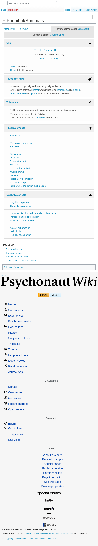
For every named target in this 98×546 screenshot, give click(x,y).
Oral (8, 43)
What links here (52, 455)
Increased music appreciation (24, 217)
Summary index (14, 253)
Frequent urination (19, 161)
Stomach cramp (18, 182)
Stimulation (15, 135)
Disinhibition (16, 231)
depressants (62, 90)
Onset (13, 70)
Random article (17, 366)
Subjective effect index (17, 256)
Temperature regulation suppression (28, 186)
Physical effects (15, 128)
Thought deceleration (20, 235)
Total (12, 66)
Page (3, 10)
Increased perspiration (21, 168)
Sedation (14, 146)
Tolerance (12, 102)
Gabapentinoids (58, 35)
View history (91, 10)
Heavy (57, 50)
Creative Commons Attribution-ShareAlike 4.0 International (48, 534)
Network (12, 424)
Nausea (14, 175)
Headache (15, 164)
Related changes (52, 459)
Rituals (12, 332)
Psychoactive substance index (21, 260)
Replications (15, 327)
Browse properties (52, 486)
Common (48, 50)
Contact (55, 295)
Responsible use (14, 249)
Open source (16, 409)
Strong (54, 58)
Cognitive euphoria (19, 202)
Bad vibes (14, 439)
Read (67, 10)
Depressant (83, 29)
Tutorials (13, 349)
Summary (18, 267)
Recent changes (18, 403)
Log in (3, 276)
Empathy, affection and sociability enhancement (33, 213)
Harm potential (15, 78)
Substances (15, 310)
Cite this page (52, 481)
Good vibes (15, 428)
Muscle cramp (17, 172)
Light (42, 58)
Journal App (15, 372)
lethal (36, 90)
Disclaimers (40, 539)
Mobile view (51, 539)
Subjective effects (19, 338)
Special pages (52, 463)
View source (78, 10)
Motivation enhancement (22, 220)
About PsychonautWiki (24, 539)
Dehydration (16, 154)
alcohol (76, 90)
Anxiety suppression (20, 228)
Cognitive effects (16, 195)
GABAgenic (39, 117)
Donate (43, 295)
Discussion (13, 10)
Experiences (16, 315)
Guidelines (14, 398)
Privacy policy (7, 539)
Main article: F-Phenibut (16, 29)
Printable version (52, 468)
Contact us (15, 392)
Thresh (37, 50)
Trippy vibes (15, 434)
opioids (33, 93)
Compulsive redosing (20, 206)
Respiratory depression (21, 143)
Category (7, 267)
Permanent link (52, 472)
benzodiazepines (18, 93)
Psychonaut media (19, 321)
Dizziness (15, 157)
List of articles (16, 360)
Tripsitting (14, 343)
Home (12, 304)
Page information (52, 477)
